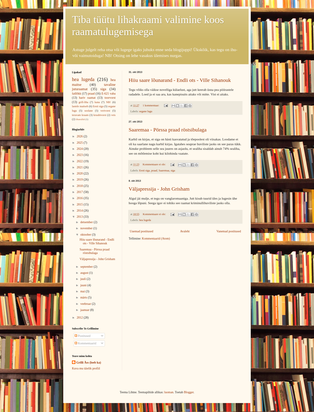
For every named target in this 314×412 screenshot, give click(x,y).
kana (97, 102)
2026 (80, 136)
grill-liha (83, 102)
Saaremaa (164, 170)
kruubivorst (100, 115)
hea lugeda (145, 220)
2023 (80, 155)
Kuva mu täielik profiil (86, 368)
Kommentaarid (85, 343)
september (87, 266)
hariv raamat (87, 97)
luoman (168, 392)
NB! (108, 102)
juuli (83, 279)
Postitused (82, 336)
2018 (80, 186)
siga (173, 170)
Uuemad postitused (141, 231)
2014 (80, 210)
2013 (80, 216)
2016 (80, 198)
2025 (80, 142)
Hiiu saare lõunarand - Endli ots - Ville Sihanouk (180, 80)
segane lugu (145, 111)
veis (113, 115)
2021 (80, 167)
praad (154, 170)
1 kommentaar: (151, 105)
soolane (88, 110)
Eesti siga (144, 170)
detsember (87, 222)
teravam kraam (80, 115)
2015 (80, 204)
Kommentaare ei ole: (154, 164)
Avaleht (184, 231)
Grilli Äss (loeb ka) (88, 362)
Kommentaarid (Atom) (156, 238)
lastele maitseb (80, 106)
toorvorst (110, 97)
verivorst (105, 110)
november (86, 228)
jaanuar (85, 310)
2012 (80, 317)
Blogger (188, 392)
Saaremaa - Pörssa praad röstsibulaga (167, 130)
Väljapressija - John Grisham (159, 189)
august (84, 272)
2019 (80, 179)
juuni (83, 285)
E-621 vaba (108, 93)
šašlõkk (76, 93)
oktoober (86, 234)
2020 (80, 173)
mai (83, 291)
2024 (80, 148)
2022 (80, 161)
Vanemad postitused (229, 231)
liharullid (80, 119)
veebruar (86, 303)
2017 (80, 192)
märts (84, 297)
